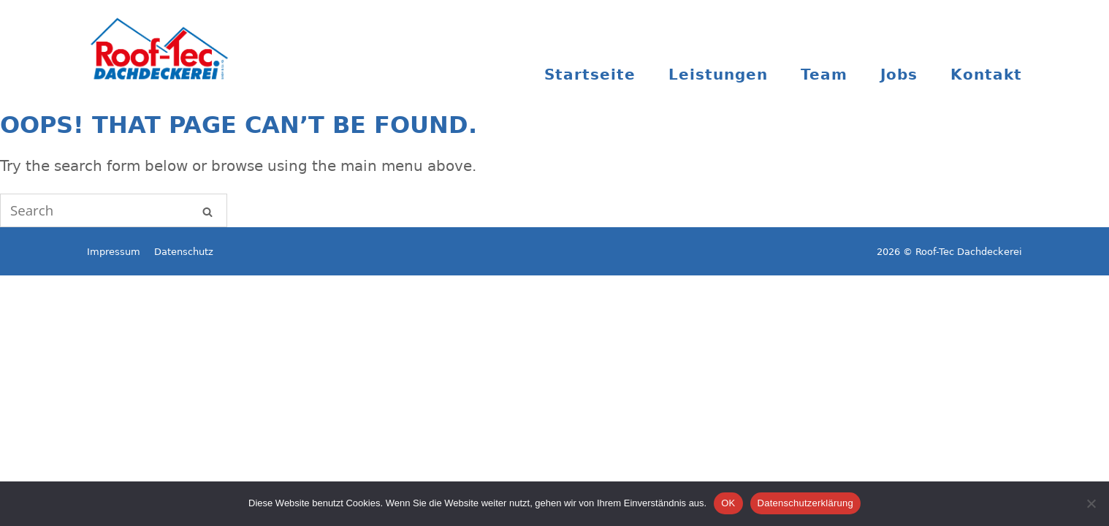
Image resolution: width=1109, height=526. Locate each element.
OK (728, 503)
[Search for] (113, 210)
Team (824, 74)
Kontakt (986, 74)
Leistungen (718, 74)
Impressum (113, 251)
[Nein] (1090, 503)
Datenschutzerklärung (805, 503)
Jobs (899, 74)
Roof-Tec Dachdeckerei (160, 46)
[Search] (207, 210)
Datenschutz (183, 251)
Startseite (590, 74)
